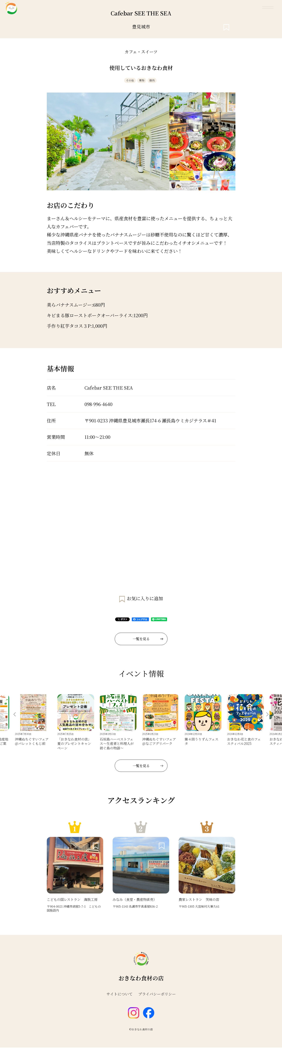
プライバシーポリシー (157, 996)
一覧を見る (148, 641)
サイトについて (119, 996)
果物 (142, 81)
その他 (125, 81)
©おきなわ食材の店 (141, 1031)
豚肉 (157, 81)
